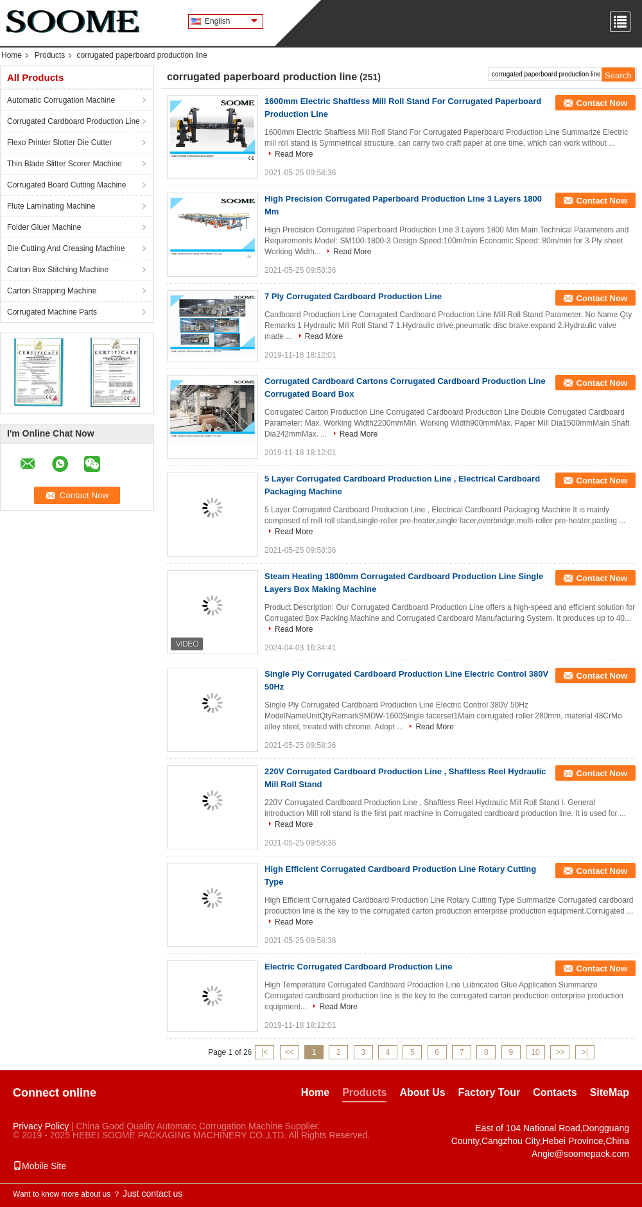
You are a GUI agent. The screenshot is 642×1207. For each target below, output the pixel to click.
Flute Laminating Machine (51, 206)
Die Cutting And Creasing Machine (66, 248)
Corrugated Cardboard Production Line (73, 121)
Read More (294, 154)
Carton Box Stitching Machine (57, 269)
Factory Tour (489, 1092)
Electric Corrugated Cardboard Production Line (359, 966)
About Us (422, 1092)
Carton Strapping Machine (51, 290)
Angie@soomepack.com (580, 1154)
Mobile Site (39, 1166)
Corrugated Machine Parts (52, 312)
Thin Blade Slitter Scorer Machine (64, 163)
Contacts (555, 1092)
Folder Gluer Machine (44, 227)
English (231, 21)
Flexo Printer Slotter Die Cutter (59, 142)
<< (289, 1052)
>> (559, 1052)
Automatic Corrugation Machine (61, 100)
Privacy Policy (41, 1126)
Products (50, 55)
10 (535, 1052)
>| (585, 1052)
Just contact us (152, 1193)
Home (11, 55)
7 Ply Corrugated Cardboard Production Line (353, 296)
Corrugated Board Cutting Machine (66, 184)
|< (264, 1052)
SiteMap (609, 1092)
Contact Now (602, 103)
